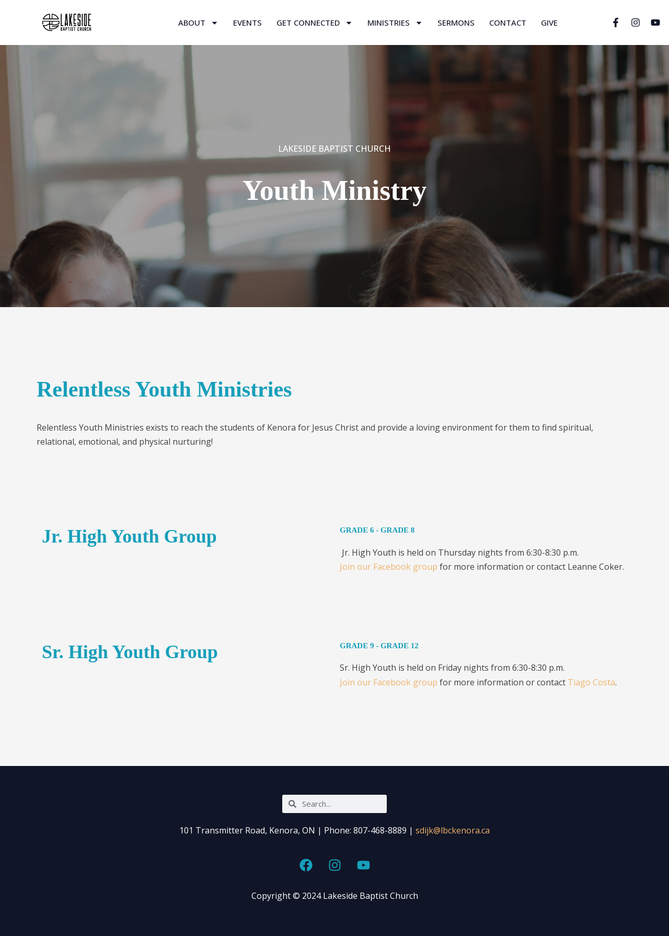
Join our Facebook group (388, 566)
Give (549, 22)
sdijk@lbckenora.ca (453, 830)
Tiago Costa (590, 682)
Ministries (395, 23)
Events (247, 22)
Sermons (456, 22)
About (198, 23)
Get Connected (314, 23)
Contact (507, 22)
